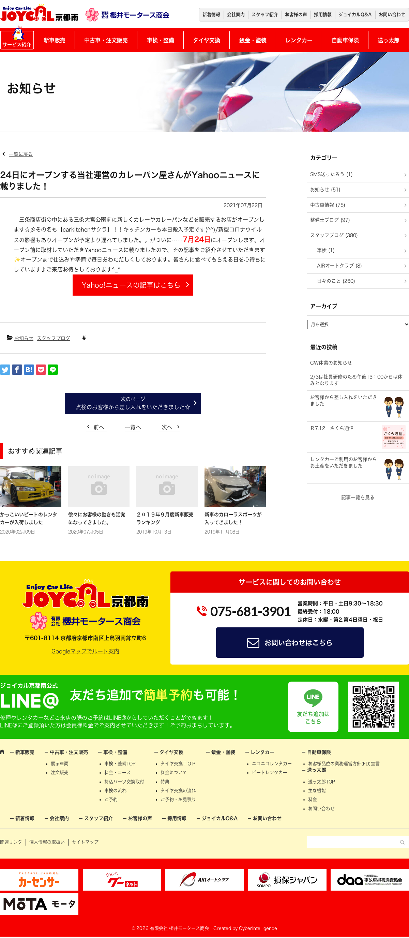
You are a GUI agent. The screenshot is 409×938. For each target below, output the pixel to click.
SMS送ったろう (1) (331, 174)
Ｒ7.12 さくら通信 (332, 428)
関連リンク (11, 842)
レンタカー (299, 40)
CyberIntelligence (258, 928)
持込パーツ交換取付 (124, 781)
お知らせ (23, 338)
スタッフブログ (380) (334, 235)
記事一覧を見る (358, 497)
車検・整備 (160, 40)
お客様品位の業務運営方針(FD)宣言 (344, 763)
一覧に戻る (21, 154)
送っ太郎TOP (321, 781)
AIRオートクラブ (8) (339, 265)
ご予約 (111, 799)
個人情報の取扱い (47, 842)
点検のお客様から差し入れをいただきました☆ (133, 407)
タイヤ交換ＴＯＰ (178, 763)
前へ (98, 427)
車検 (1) (326, 250)
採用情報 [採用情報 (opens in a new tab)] (323, 14)
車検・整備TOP (120, 763)
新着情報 (211, 14)
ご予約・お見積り (178, 799)
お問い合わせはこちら (298, 642)
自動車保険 (345, 40)
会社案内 (236, 14)
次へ (167, 427)
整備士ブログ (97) (330, 220)
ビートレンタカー (269, 772)
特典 (165, 781)
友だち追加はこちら (313, 717)
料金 (312, 799)
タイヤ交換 (206, 40)
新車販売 (54, 40)
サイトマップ (85, 842)
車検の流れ (115, 790)
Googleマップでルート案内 (85, 651)
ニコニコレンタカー (272, 763)
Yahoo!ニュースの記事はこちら (131, 285)
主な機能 (317, 790)
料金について (174, 772)
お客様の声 (296, 14)
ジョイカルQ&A (355, 14)
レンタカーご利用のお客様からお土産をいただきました (343, 462)
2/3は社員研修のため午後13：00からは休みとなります (356, 380)
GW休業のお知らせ (331, 362)
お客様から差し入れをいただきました (343, 400)
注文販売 (60, 772)
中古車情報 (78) (327, 205)
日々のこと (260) (336, 281)
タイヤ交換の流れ (178, 790)
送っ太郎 (388, 40)
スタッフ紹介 (265, 14)
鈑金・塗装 (253, 40)
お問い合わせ (392, 14)
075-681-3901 (250, 611)
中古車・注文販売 (106, 40)
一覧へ (133, 427)
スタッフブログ (53, 338)
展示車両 (60, 763)
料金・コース (117, 772)
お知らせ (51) (325, 189)
